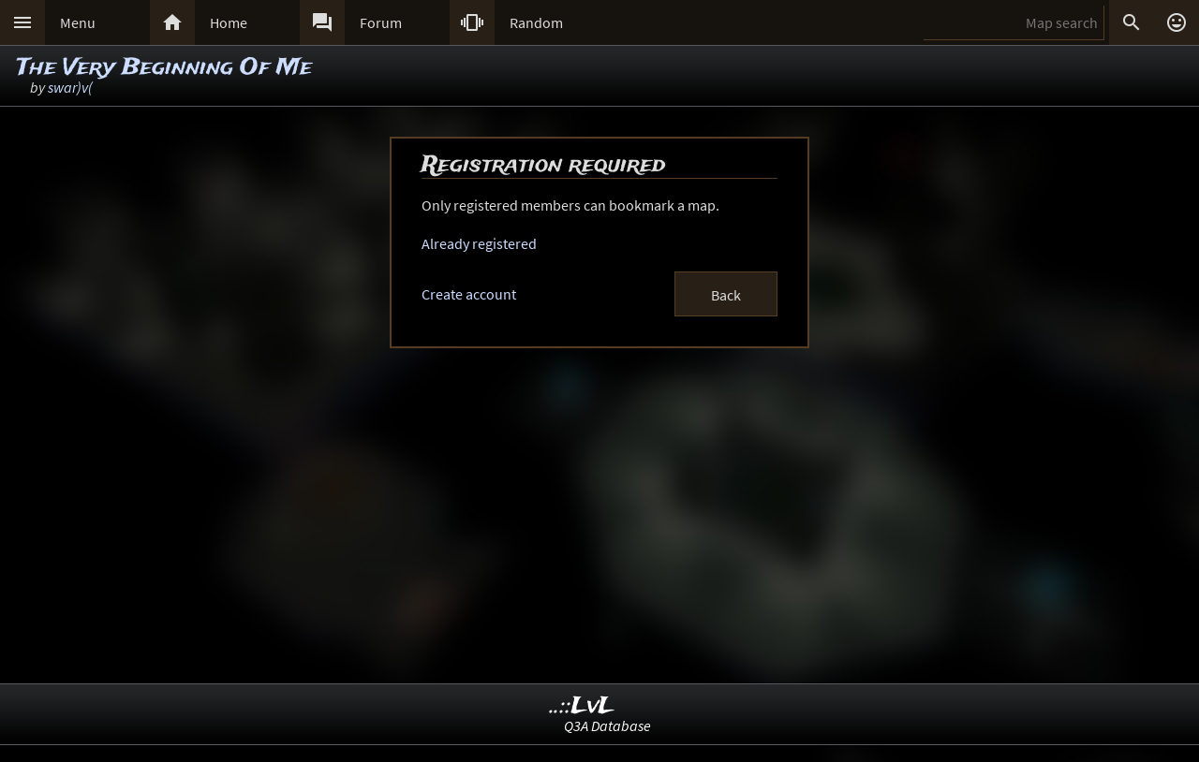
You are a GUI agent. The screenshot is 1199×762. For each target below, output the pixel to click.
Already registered (479, 243)
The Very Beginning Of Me (164, 67)
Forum (381, 22)
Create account (469, 294)
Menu (78, 22)
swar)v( (70, 87)
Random (536, 22)
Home (228, 22)
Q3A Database (607, 725)
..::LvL (582, 706)
